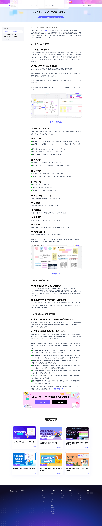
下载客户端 (59, 402)
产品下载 (79, 491)
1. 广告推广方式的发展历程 (10, 31)
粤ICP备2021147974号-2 (88, 524)
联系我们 (70, 491)
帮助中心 (62, 493)
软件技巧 (53, 491)
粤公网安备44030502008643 (75, 524)
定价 (53, 5)
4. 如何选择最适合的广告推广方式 (12, 39)
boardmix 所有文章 (34, 27)
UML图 (43, 501)
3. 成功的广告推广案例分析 (10, 36)
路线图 (43, 497)
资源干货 (42, 27)
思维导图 (43, 491)
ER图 (43, 499)
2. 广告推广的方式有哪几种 (10, 34)
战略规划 (53, 505)
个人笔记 (53, 507)
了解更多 (33, 446)
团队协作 (53, 493)
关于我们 (70, 493)
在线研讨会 (53, 509)
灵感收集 (53, 511)
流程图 (43, 493)
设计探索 (53, 497)
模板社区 (35, 5)
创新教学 (53, 499)
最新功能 (62, 495)
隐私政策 (79, 495)
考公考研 (53, 501)
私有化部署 (80, 493)
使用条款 (79, 497)
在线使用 (42, 402)
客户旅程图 (44, 495)
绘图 (52, 503)
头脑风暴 (53, 495)
